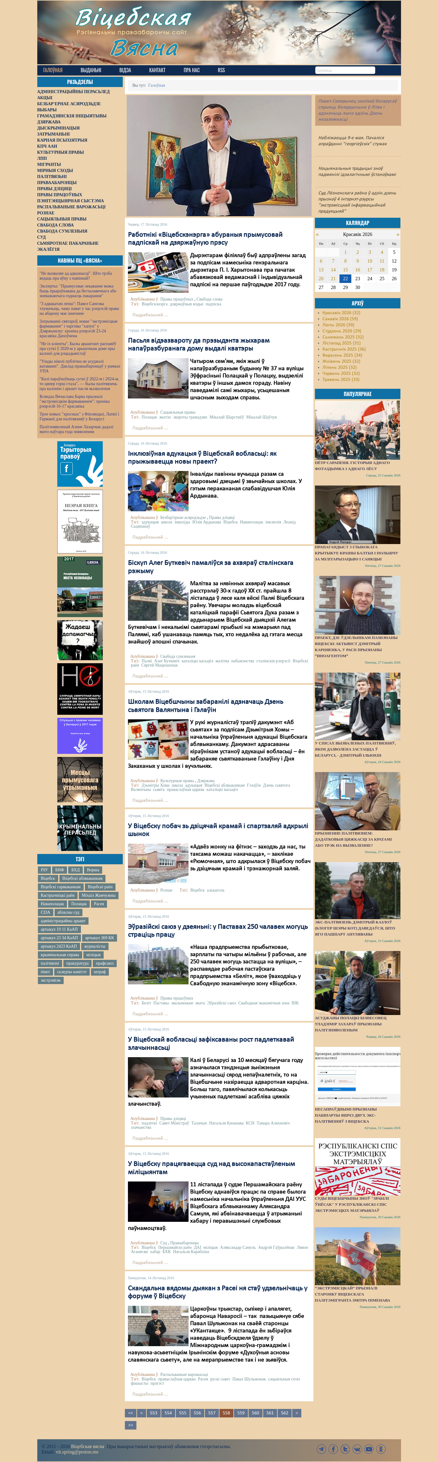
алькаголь (215, 890)
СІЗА (45, 912)
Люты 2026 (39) (338, 325)
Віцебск (48, 878)
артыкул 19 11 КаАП (59, 929)
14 (333, 269)
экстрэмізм (51, 980)
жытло (165, 417)
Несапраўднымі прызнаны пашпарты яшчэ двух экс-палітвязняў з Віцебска (346, 1115)
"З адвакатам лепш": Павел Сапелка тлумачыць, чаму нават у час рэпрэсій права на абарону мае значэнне (79, 308)
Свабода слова (209, 299)
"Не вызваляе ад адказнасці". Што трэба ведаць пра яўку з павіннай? (76, 276)
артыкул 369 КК (99, 938)
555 (182, 1413)
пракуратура (77, 963)
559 (241, 1413)
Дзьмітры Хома (155, 785)
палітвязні (50, 963)
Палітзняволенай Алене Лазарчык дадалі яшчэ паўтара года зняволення (76, 429)
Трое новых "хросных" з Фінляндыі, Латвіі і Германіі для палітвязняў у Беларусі (79, 416)
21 (333, 278)
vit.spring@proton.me (77, 1451)
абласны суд (68, 912)
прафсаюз (104, 963)
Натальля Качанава (226, 1123)
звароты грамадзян (190, 417)
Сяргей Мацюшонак (159, 665)
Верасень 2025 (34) (342, 355)
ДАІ (197, 1247)
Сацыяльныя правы (178, 412)
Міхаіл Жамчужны (98, 895)
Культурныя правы (177, 780)
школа (166, 522)
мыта (200, 1003)
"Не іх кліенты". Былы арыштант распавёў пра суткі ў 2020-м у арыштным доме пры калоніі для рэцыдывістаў (78, 348)
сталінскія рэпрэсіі (273, 661)
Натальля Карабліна (191, 1251)
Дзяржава (205, 780)
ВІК (295, 1003)
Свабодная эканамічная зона (263, 1003)
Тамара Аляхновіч (273, 1123)
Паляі (147, 661)
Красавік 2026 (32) (341, 313)
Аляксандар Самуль (238, 1247)
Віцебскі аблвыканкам (82, 878)
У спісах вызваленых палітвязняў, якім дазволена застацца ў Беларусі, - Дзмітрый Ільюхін (355, 749)
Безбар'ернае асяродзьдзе (183, 517)
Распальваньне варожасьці (184, 1374)
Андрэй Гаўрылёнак (276, 1247)
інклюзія (273, 522)
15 (345, 269)
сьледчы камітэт (72, 972)
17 (369, 269)
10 (369, 261)
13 (321, 269)
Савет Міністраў (174, 1123)
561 (270, 1413)
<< (130, 1413)
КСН (250, 1123)
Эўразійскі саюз (221, 1003)
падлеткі (149, 1123)
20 (321, 278)
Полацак (79, 904)
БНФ (59, 870)
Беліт (146, 1003)
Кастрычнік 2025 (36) (344, 349)
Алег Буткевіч (167, 661)
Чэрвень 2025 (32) (341, 373)
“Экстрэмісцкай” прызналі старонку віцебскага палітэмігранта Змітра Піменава (352, 1294)
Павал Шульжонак (249, 1379)
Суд (163, 1243)
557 (212, 1413)
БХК (166, 1251)
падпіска (213, 304)
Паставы (161, 1003)
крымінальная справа (60, 955)
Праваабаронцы (184, 1243)
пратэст (157, 1383)
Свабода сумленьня (177, 656)
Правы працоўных (176, 299)
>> (130, 1425)
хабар (155, 1251)
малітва (222, 661)
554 (168, 1413)
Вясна (144, 47)
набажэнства (242, 661)
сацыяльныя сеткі (284, 1379)
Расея (99, 904)
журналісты (94, 946)
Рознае (166, 890)
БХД (75, 870)
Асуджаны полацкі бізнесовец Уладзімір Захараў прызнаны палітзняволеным (350, 1024)
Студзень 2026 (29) (342, 331)
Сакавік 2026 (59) (340, 319)
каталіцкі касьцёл (197, 661)
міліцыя (93, 955)
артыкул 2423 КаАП (59, 946)
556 (197, 1413)
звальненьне (182, 1003)
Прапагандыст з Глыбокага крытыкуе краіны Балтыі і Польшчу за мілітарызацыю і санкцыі (356, 553)
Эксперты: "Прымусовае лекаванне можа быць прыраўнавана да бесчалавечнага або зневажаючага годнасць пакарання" (78, 291)
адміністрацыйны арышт (63, 921)
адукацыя (150, 522)
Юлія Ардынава (206, 522)
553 (153, 1413)
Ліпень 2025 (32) (340, 367)
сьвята (159, 789)
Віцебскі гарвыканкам (61, 887)
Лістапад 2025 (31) (342, 343)
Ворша (93, 870)
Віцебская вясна (87, 1446)
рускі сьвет (220, 1379)
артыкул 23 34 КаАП (59, 938)
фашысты (139, 1383)
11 (382, 261)
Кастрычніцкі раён (58, 895)
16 (357, 269)
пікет (45, 972)
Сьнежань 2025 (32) (343, 337)
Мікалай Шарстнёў (226, 417)
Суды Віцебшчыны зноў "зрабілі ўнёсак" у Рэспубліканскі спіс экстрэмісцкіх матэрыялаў (352, 1204)
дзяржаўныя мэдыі (186, 304)
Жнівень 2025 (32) (341, 361)
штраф (100, 972)
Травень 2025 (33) (341, 379)
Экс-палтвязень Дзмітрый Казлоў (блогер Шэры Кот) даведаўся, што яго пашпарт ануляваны (355, 928)
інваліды (182, 522)
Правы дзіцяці (222, 517)
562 (284, 1413)
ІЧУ (44, 870)
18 (381, 269)
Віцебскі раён (100, 887)
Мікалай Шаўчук (261, 417)
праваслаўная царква (186, 789)
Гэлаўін (254, 785)
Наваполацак (52, 904)
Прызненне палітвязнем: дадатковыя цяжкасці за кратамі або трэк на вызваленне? (353, 839)
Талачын (199, 1123)
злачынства (141, 1127)
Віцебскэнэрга (154, 304)
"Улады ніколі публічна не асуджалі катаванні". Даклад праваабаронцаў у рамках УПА (80, 366)
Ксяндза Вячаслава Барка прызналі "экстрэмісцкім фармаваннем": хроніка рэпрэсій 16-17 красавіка (75, 401)
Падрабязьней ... (150, 315)
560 (255, 1413)
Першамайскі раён (175, 1247)
